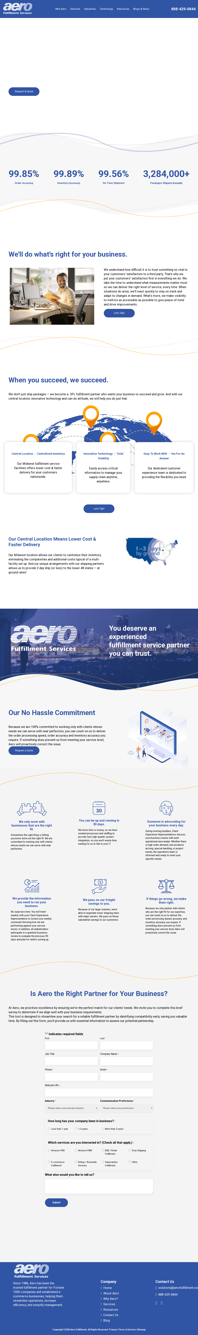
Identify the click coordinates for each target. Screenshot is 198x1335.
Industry (50, 1101)
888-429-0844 (183, 9)
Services (75, 8)
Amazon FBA (58, 1150)
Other (135, 1162)
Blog (106, 1320)
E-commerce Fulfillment (58, 1164)
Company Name (109, 1054)
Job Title (49, 1054)
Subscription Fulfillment (111, 1164)
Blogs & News (141, 8)
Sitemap (141, 1329)
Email (103, 1069)
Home (107, 1288)
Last (102, 1038)
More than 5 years (114, 1129)
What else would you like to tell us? (69, 1175)
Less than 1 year (59, 1129)
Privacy (113, 1329)
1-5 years (83, 1129)
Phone (49, 1069)
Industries (90, 8)
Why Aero (60, 8)
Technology (106, 8)
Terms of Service (127, 1329)
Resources (123, 8)
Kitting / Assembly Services (87, 1164)
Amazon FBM (85, 1150)
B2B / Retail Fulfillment (111, 1152)
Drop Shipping (139, 1150)
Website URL (52, 1085)
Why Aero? (110, 1299)
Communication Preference (117, 1101)
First (47, 1038)
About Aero (111, 1293)
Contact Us (110, 1315)
